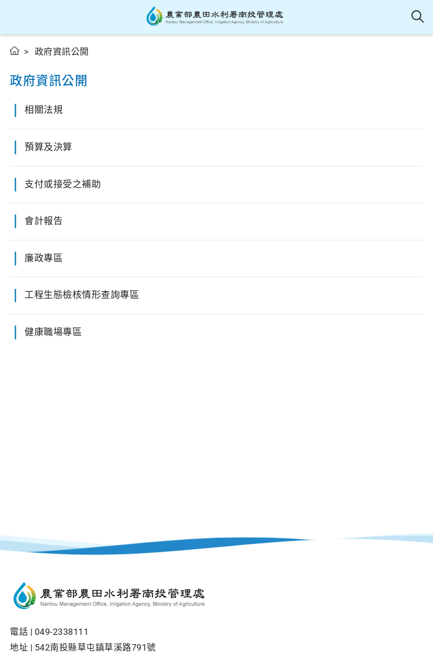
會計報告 (43, 221)
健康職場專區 (53, 332)
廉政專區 (43, 258)
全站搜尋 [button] (418, 17)
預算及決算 (48, 147)
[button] (16, 17)
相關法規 (43, 110)
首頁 (15, 50)
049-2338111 (62, 632)
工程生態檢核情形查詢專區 (81, 295)
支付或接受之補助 (62, 184)
